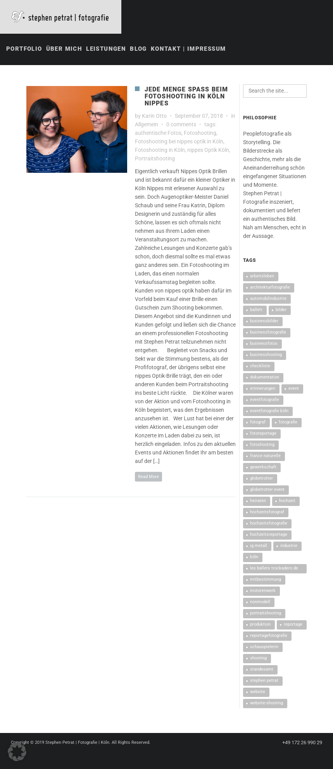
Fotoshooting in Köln (160, 151)
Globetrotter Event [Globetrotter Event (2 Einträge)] (267, 490)
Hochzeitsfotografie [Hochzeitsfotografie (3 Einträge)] (268, 523)
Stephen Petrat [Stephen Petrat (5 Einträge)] (264, 681)
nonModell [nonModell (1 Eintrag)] (260, 602)
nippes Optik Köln (208, 151)
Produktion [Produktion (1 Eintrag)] (260, 625)
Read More (148, 477)
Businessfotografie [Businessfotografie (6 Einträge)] (268, 332)
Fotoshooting (200, 134)
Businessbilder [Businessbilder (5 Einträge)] (264, 321)
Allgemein (146, 125)
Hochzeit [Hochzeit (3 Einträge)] (287, 501)
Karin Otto (154, 117)
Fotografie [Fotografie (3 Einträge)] (288, 422)
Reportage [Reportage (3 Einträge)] (293, 625)
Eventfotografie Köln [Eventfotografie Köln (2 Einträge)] (269, 411)
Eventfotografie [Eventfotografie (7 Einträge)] (264, 400)
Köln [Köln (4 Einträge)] (254, 557)
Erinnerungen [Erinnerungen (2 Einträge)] (262, 389)
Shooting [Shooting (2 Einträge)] (258, 658)
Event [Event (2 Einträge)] (293, 389)
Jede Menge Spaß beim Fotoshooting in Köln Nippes (186, 97)
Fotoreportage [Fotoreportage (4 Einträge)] (263, 434)
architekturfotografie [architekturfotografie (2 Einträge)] (270, 288)
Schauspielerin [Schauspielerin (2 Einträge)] (264, 647)
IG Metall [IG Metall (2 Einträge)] (258, 546)
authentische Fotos (158, 134)
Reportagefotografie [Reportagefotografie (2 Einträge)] (268, 636)
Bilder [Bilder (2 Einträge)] (281, 310)
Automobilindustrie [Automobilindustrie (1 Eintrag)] (268, 299)
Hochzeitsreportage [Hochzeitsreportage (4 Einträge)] (268, 535)
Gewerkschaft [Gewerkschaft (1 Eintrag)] (263, 467)
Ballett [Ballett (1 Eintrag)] (256, 310)
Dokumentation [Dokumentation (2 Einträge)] (264, 377)
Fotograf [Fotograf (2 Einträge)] (258, 422)
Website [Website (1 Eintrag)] (257, 692)
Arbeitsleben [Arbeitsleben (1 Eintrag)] (262, 276)
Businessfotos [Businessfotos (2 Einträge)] (264, 344)
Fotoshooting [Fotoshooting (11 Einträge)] (262, 445)
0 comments (181, 125)
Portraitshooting (155, 159)
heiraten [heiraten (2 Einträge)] (258, 501)
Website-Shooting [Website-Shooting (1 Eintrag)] (266, 703)
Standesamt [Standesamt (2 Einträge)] (261, 670)
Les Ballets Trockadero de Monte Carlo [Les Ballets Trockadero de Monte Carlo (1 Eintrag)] (274, 570)
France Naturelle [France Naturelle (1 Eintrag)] (265, 456)
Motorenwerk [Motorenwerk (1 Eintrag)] (263, 591)
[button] (17, 752)
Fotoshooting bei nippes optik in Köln (179, 142)
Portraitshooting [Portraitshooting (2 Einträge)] (265, 613)
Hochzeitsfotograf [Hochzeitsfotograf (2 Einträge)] (267, 512)
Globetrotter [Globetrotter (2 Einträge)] (261, 479)
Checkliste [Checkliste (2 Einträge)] (260, 366)
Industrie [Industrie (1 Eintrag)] (288, 546)
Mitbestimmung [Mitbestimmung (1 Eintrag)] (265, 580)
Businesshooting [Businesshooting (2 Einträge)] (266, 355)
